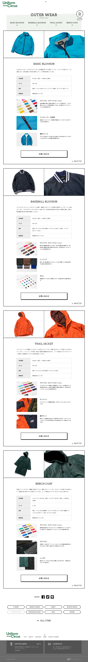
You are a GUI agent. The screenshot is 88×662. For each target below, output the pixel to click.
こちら (54, 648)
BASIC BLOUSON (17, 23)
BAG (53, 612)
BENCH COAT (72, 23)
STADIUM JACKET (34, 612)
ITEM (46, 3)
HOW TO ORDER (56, 4)
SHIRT (53, 607)
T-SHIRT (16, 607)
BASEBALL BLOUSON (37, 23)
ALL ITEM (45, 620)
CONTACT (57, 644)
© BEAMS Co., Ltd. (77, 659)
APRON (72, 612)
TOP (22, 3)
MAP (38, 644)
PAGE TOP (78, 161)
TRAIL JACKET (56, 23)
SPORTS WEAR (72, 607)
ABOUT (29, 3)
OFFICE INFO (21, 644)
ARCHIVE (38, 3)
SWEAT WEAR (35, 607)
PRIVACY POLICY (10, 659)
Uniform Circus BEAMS (10, 4)
